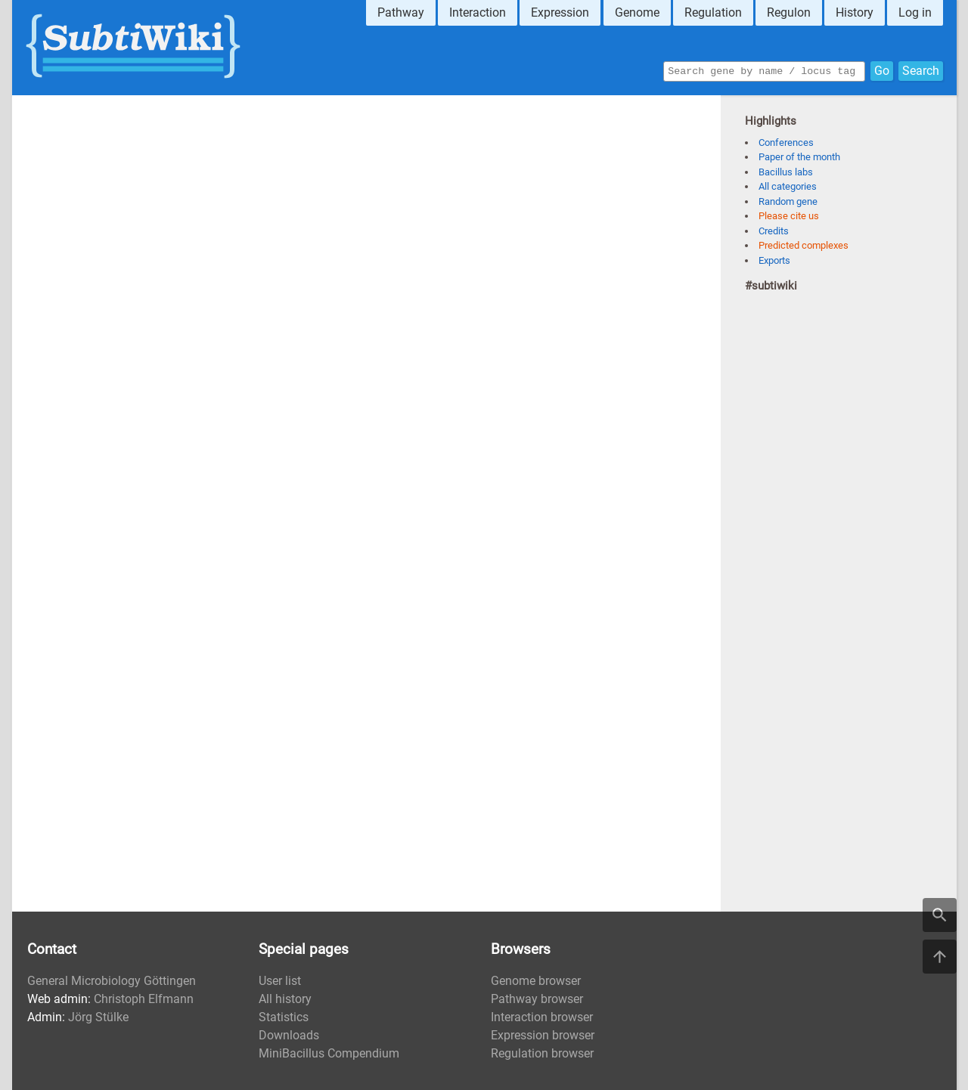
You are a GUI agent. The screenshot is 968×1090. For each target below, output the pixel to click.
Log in (915, 12)
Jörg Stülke (98, 1017)
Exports (774, 260)
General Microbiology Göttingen (111, 981)
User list (280, 981)
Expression (560, 12)
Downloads (289, 1035)
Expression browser (542, 1035)
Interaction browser (542, 1017)
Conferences (786, 142)
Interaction (477, 12)
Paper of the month (799, 157)
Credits (774, 231)
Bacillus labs (786, 172)
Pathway (400, 12)
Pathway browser (537, 999)
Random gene (788, 201)
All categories (788, 186)
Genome (637, 12)
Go (881, 70)
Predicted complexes (804, 245)
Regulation (713, 12)
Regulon (789, 12)
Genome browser (536, 981)
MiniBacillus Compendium (329, 1053)
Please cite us (789, 215)
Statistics (284, 1017)
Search (920, 70)
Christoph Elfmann (144, 999)
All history (285, 999)
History (854, 12)
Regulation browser (542, 1053)
